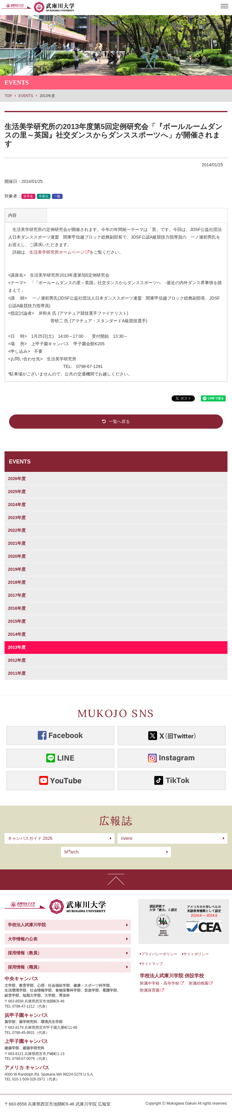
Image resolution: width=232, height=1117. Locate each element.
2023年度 (17, 517)
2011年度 (17, 673)
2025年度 (17, 491)
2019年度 (17, 569)
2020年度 (17, 556)
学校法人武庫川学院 (27, 924)
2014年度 (17, 634)
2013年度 (17, 647)
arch (71, 851)
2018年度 (17, 582)
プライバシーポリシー (159, 954)
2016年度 (17, 608)
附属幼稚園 (198, 983)
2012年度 (17, 660)
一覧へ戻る (119, 421)
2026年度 (17, 478)
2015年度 (17, 621)
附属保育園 (150, 990)
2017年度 (17, 595)
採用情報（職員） (25, 967)
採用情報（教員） (25, 952)
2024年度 (17, 504)
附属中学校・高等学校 (159, 983)
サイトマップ (152, 964)
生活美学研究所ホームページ (56, 252)
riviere (126, 838)
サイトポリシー (196, 954)
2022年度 (17, 530)
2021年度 (17, 543)
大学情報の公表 (22, 939)
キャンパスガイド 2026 (30, 838)
